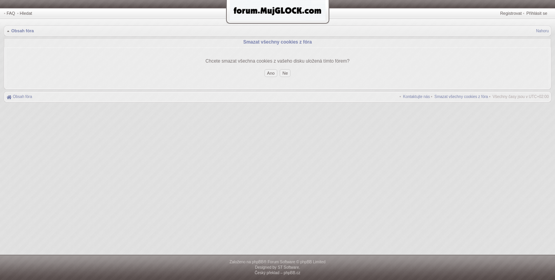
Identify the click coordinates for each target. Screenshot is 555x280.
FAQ (11, 13)
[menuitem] (461, 96)
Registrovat (511, 13)
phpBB (258, 262)
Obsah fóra (22, 30)
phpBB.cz (292, 273)
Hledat (26, 13)
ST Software (288, 267)
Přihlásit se (536, 13)
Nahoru (542, 31)
